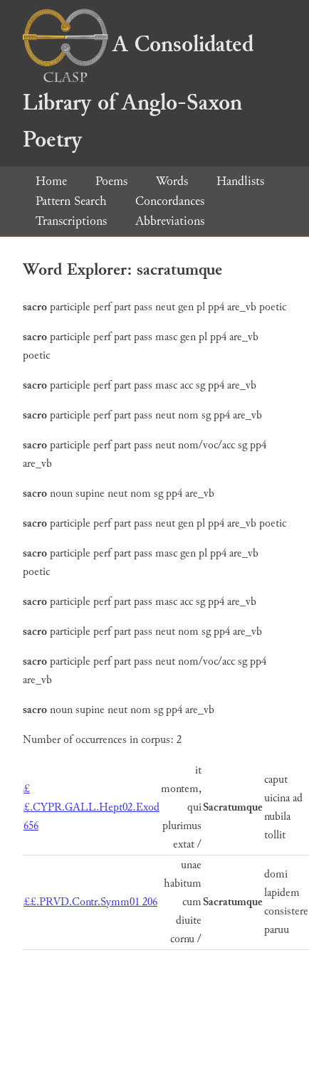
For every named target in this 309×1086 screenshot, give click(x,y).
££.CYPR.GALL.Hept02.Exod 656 (91, 807)
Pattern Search (71, 201)
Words (172, 181)
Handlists (240, 181)
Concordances (169, 201)
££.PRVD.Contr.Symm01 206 (90, 902)
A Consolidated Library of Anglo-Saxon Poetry (138, 92)
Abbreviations (169, 221)
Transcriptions (71, 221)
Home (51, 181)
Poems (111, 181)
